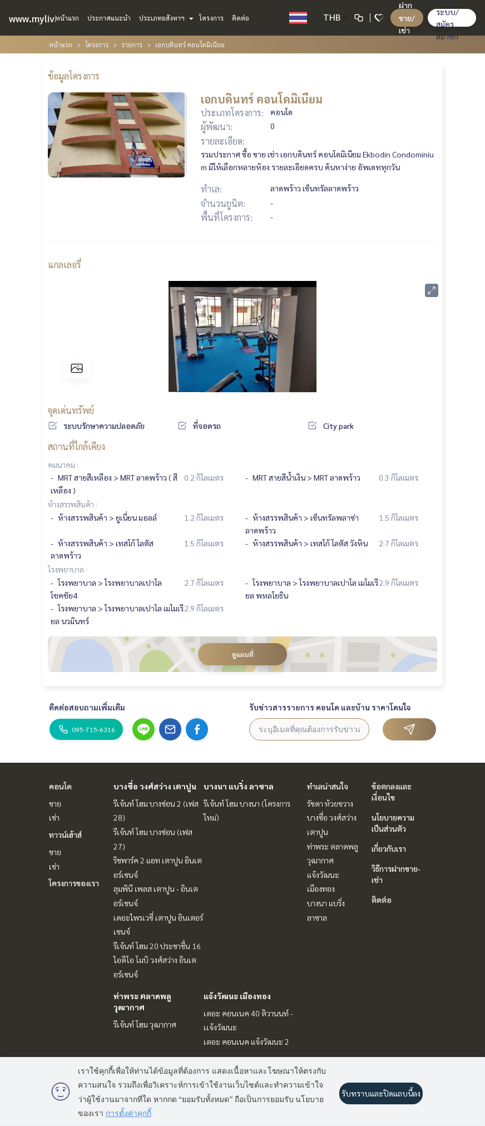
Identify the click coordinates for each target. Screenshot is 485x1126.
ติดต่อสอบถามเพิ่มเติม (87, 707)
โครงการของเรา (74, 883)
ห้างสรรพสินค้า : (72, 504)
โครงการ (211, 17)
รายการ (131, 44)
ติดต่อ (240, 17)
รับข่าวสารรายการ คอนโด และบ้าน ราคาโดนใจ (330, 707)
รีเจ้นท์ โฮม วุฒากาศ (144, 1024)
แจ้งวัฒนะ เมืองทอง (237, 996)
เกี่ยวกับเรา (389, 848)
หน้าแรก (67, 17)
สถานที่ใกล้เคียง (76, 446)
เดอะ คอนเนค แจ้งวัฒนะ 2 (246, 1041)
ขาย (55, 803)
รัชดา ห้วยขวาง (330, 803)
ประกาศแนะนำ (109, 17)
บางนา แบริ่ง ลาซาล (239, 786)
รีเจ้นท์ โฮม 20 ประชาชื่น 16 (157, 946)
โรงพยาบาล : (67, 569)
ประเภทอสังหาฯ (165, 17)
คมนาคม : (63, 465)
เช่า (54, 817)
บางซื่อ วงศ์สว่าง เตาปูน (154, 786)
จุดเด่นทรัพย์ (71, 410)
